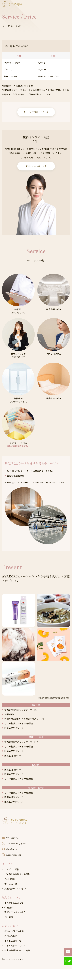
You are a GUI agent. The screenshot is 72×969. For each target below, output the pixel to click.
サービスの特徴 (11, 869)
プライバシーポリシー (15, 945)
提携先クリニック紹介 (15, 888)
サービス (7, 864)
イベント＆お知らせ (14, 902)
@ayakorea (9, 849)
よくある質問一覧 (12, 940)
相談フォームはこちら (36, 166)
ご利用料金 (9, 879)
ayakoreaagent (11, 854)
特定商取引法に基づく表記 (17, 950)
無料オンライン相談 (14, 931)
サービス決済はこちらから (36, 112)
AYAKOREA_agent (14, 843)
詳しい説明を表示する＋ (18, 446)
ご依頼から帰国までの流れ (17, 874)
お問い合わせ (10, 926)
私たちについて (11, 897)
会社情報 (8, 917)
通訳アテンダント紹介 (15, 912)
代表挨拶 (8, 907)
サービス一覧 (10, 883)
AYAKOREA (10, 838)
